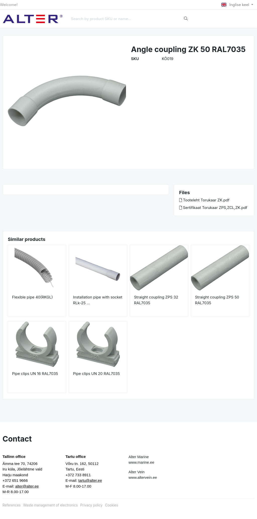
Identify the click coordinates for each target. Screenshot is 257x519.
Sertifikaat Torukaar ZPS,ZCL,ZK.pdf (213, 207)
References (12, 505)
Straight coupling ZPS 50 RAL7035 (217, 300)
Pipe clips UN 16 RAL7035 (35, 373)
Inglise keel (235, 4)
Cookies (111, 505)
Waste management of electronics (50, 505)
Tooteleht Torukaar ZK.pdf (204, 200)
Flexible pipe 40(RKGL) (32, 297)
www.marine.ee (141, 462)
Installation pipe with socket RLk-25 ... (97, 300)
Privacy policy (91, 505)
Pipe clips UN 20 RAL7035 (96, 373)
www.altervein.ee (142, 477)
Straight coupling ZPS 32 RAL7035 (156, 300)
